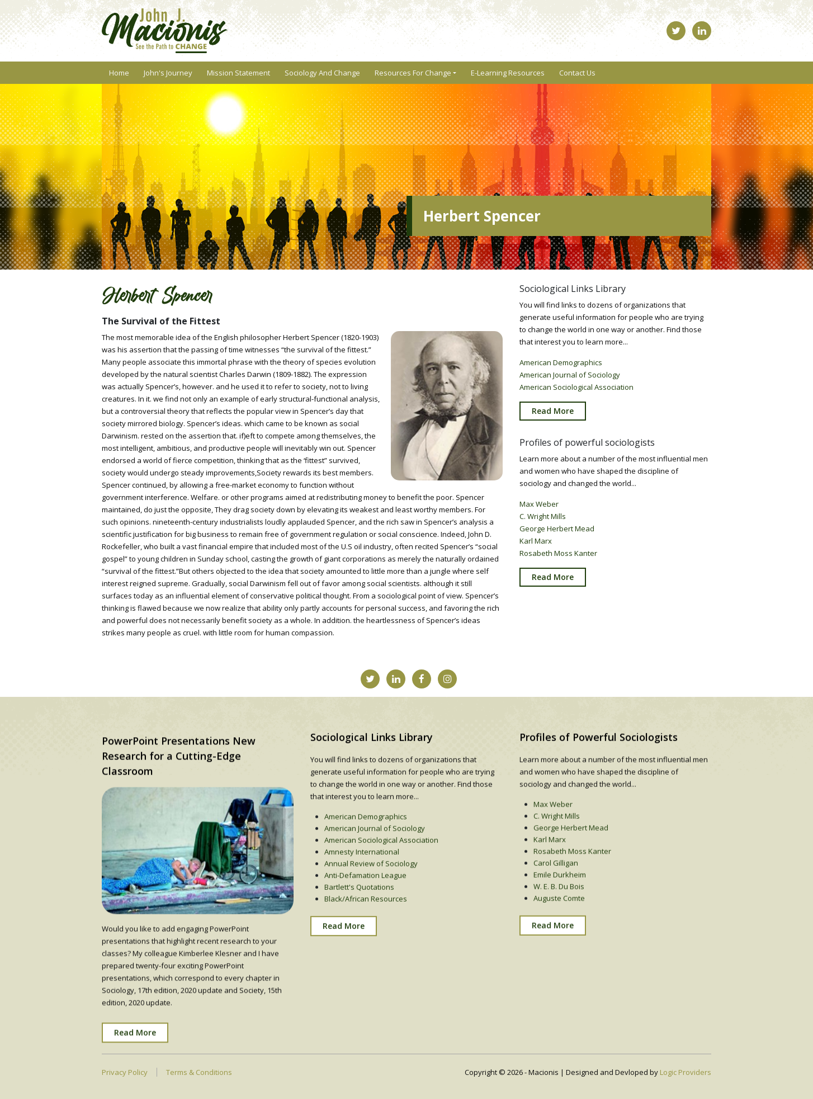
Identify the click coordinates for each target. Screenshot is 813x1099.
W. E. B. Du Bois (558, 909)
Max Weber (539, 509)
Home (119, 73)
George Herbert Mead (556, 534)
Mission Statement (238, 73)
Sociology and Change (322, 73)
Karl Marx (535, 546)
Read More (553, 415)
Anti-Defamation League (365, 898)
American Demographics (560, 367)
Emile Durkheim (559, 897)
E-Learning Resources (508, 73)
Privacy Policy (125, 1072)
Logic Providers (685, 1072)
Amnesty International (361, 874)
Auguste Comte (559, 921)
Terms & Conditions (199, 1072)
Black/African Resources (365, 921)
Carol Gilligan (555, 885)
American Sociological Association (576, 391)
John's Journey (168, 73)
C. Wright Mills (542, 521)
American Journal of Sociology (569, 379)
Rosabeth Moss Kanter (558, 558)
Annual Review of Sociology (371, 886)
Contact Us (577, 73)
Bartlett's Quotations (359, 909)
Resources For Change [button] (413, 73)
